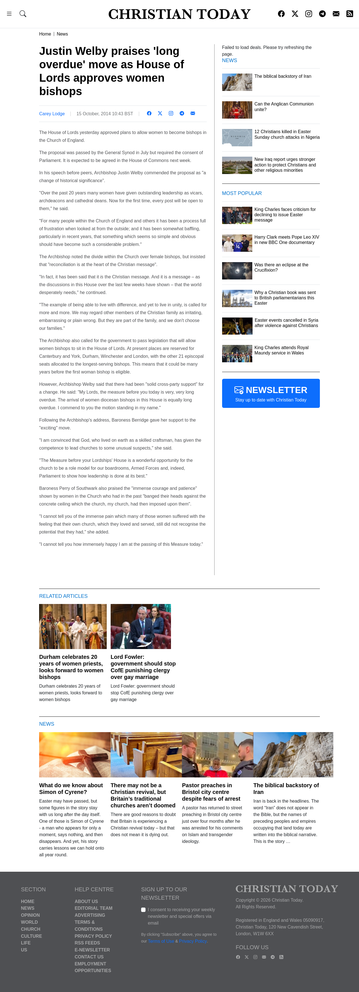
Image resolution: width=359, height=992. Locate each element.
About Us (86, 901)
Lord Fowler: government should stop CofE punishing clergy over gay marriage (143, 667)
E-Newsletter (92, 950)
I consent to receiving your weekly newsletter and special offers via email (181, 916)
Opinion (30, 915)
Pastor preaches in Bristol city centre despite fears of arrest (211, 792)
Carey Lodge (52, 113)
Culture (31, 936)
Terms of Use (161, 941)
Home (45, 34)
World (29, 922)
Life (26, 943)
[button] (9, 14)
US (24, 950)
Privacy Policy (93, 936)
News (62, 34)
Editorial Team (93, 908)
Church (30, 929)
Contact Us (89, 957)
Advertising (90, 915)
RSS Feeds (87, 943)
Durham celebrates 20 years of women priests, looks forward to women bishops (71, 667)
